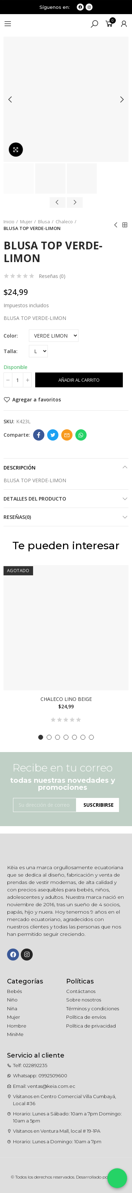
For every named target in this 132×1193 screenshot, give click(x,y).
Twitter (53, 435)
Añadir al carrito (79, 380)
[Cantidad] (18, 380)
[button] (40, 737)
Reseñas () (52, 276)
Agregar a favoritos (36, 399)
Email (67, 435)
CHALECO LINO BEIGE (66, 699)
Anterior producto (116, 225)
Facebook (39, 435)
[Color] (53, 335)
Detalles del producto (35, 498)
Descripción (20, 467)
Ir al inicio (124, 225)
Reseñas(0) (17, 517)
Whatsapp (81, 435)
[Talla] (38, 351)
